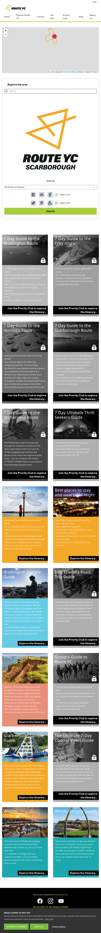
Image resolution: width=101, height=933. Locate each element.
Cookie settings (59, 927)
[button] (54, 36)
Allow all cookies (16, 927)
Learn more (49, 919)
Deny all (39, 927)
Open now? (62, 203)
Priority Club (66, 17)
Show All (50, 180)
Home (7, 16)
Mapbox (95, 72)
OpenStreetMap (69, 72)
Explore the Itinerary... (32, 558)
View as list (62, 194)
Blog (81, 16)
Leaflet (50, 72)
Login (94, 2)
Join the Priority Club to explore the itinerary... (26, 310)
